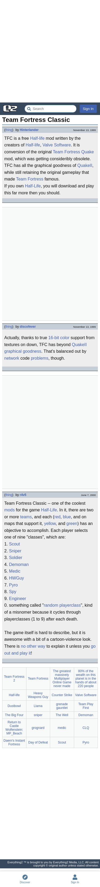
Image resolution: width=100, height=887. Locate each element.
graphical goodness (22, 351)
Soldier (15, 557)
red (57, 517)
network (11, 358)
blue (67, 517)
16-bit (53, 337)
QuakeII (84, 165)
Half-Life (33, 186)
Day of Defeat (38, 742)
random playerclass (62, 605)
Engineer (17, 598)
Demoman (19, 564)
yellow (50, 523)
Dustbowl (14, 706)
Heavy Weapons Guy (38, 695)
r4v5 (23, 495)
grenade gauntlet (62, 706)
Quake (87, 152)
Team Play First (85, 706)
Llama (38, 706)
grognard (38, 728)
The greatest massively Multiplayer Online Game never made (62, 678)
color (65, 337)
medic (62, 728)
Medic (15, 571)
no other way (33, 646)
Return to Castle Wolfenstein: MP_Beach (14, 727)
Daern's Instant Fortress (14, 742)
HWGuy (16, 578)
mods (9, 510)
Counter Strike (62, 695)
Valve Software (56, 145)
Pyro (13, 585)
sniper (38, 715)
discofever (28, 326)
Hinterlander (29, 130)
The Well (62, 715)
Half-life (37, 138)
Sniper (15, 551)
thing (8, 130)
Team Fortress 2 (14, 678)
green (71, 523)
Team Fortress (66, 152)
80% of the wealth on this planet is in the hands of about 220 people (85, 678)
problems (40, 358)
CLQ (85, 728)
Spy (13, 591)
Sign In (88, 109)
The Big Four (14, 715)
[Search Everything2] (51, 109)
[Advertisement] (50, 51)
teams (26, 517)
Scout (14, 544)
